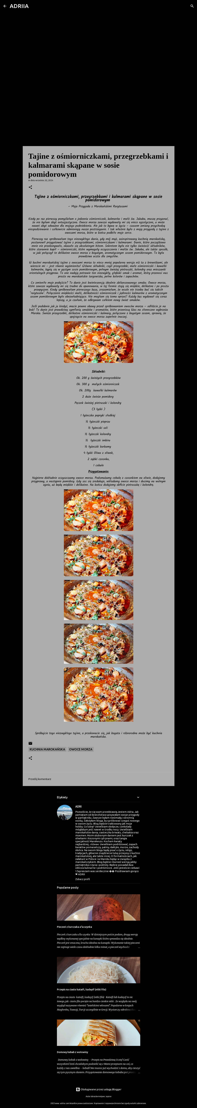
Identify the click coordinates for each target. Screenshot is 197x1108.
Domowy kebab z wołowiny (72, 1052)
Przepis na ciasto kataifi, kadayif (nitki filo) (81, 989)
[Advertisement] (98, 118)
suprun (108, 1096)
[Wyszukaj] (33, 6)
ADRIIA (19, 6)
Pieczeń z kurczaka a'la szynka (74, 927)
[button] (30, 187)
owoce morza (80, 749)
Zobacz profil (82, 879)
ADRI (78, 806)
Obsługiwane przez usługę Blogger (98, 1089)
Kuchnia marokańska (47, 749)
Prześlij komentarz (39, 779)
